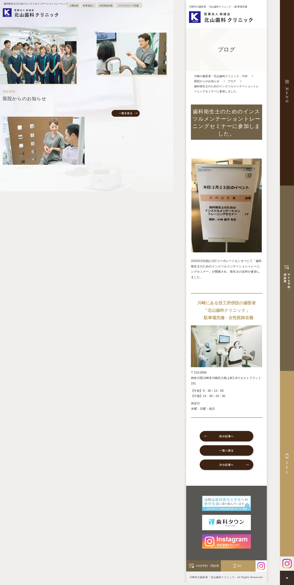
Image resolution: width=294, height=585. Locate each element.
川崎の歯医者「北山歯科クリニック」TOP (221, 76)
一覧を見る (126, 113)
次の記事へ (226, 466)
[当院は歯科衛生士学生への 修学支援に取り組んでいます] (226, 505)
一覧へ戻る (226, 451)
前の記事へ (226, 436)
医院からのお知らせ (206, 81)
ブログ (231, 81)
